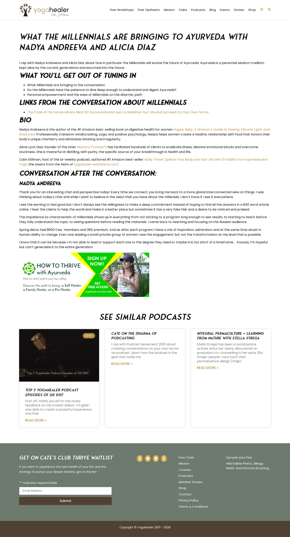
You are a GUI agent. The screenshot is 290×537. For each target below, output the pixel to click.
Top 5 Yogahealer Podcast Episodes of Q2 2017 (51, 392)
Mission (169, 10)
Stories (239, 10)
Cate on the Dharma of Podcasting (133, 335)
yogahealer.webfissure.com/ (96, 164)
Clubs (183, 10)
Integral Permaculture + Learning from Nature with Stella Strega (230, 335)
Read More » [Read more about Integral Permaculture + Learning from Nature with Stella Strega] (207, 367)
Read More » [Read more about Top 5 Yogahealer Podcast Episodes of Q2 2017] (36, 420)
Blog (212, 10)
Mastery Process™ (91, 147)
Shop (252, 10)
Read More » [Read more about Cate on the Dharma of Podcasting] (122, 363)
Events (225, 10)
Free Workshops (122, 10)
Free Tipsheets (149, 10)
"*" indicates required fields (38, 483)
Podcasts (198, 10)
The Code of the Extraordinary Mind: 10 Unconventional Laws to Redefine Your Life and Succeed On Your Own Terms (118, 112)
